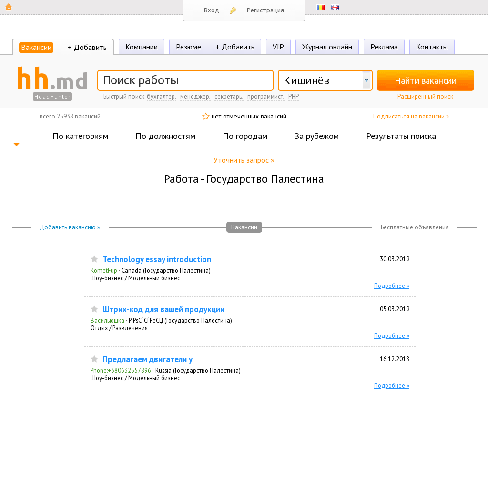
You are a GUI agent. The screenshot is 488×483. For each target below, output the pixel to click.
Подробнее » (391, 285)
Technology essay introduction (156, 260)
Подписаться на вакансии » (411, 116)
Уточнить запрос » (244, 160)
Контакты (432, 46)
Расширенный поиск (425, 96)
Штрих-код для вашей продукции (163, 310)
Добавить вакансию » (70, 227)
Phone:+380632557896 (121, 370)
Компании (141, 46)
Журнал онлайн (327, 46)
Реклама (384, 46)
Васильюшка (107, 320)
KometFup (104, 270)
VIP (278, 46)
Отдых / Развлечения (119, 328)
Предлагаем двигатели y (147, 359)
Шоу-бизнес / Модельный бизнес (135, 278)
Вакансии (36, 47)
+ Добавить (87, 47)
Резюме (188, 46)
